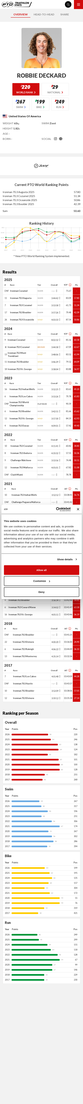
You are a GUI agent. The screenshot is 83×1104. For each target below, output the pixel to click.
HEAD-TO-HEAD (44, 14)
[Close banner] (78, 509)
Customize (41, 581)
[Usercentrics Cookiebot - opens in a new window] (56, 509)
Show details (65, 559)
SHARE (64, 14)
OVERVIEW (20, 14)
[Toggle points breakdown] (56, 291)
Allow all (41, 569)
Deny (41, 591)
